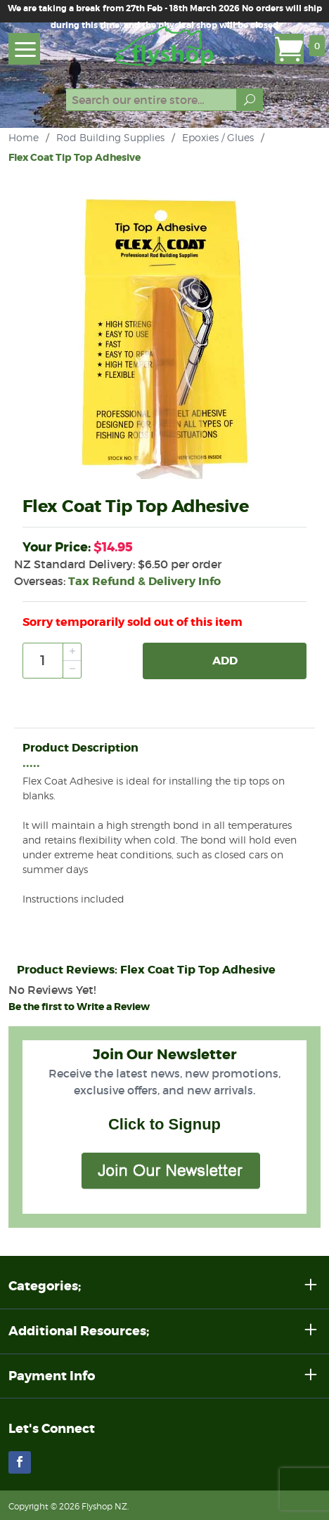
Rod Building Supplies (110, 137)
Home (23, 137)
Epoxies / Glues (218, 137)
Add (225, 660)
